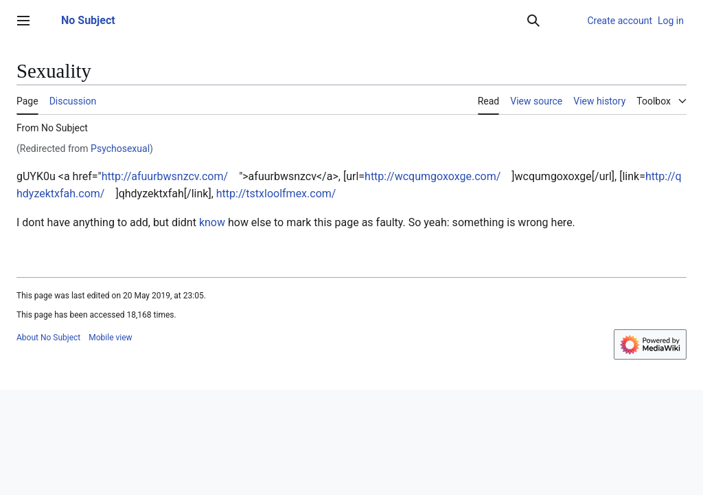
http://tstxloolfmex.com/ (276, 193)
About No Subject (48, 337)
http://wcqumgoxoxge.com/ (432, 176)
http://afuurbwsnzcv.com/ (165, 176)
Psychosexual (120, 148)
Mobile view (110, 337)
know (212, 222)
